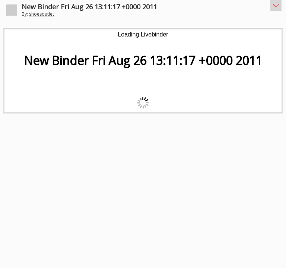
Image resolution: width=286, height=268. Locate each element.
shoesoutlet (41, 14)
